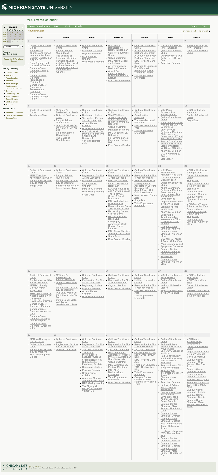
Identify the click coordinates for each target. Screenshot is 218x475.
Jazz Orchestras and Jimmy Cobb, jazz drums (171, 425)
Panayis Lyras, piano (198, 379)
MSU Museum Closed (198, 290)
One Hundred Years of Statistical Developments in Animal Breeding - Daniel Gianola (171, 396)
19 (17, 37)
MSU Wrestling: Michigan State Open (41, 176)
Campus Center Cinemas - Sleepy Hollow (39, 70)
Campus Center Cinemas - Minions (170, 227)
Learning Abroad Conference (170, 207)
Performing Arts (12, 94)
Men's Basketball (196, 356)
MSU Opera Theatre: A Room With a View (119, 232)
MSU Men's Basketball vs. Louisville (115, 372)
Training (9, 105)
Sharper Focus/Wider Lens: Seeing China (67, 186)
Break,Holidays (12, 84)
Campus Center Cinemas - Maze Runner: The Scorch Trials (145, 380)
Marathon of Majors (118, 129)
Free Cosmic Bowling (119, 80)
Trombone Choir (38, 115)
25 (15, 39)
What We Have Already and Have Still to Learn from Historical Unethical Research (118, 119)
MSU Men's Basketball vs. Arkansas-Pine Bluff (171, 172)
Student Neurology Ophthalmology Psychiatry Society (92, 362)
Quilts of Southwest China (40, 46)
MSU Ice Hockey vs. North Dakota (171, 276)
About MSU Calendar (14, 113)
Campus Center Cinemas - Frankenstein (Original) (38, 78)
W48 (4, 39)
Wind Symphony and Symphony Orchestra (172, 245)
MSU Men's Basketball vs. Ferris (67, 111)
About (31, 466)
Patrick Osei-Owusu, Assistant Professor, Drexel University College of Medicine (171, 144)
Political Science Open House (65, 133)
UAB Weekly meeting (93, 61)
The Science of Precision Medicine (66, 56)
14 (22, 34)
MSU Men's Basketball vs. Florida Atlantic (169, 112)
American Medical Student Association (93, 379)
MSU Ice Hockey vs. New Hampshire (171, 46)
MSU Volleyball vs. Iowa (196, 281)
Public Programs (12, 96)
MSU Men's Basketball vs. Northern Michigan (118, 47)
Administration (12, 78)
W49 (4, 41)
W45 (4, 32)
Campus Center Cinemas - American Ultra (171, 233)
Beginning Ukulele (92, 50)
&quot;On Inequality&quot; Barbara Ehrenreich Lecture (118, 74)
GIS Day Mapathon (118, 180)
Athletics (9, 81)
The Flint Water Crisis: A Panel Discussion (116, 196)
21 (22, 37)
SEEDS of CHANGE (144, 180)
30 (10, 41)
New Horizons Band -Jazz (145, 62)
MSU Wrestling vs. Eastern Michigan (118, 366)
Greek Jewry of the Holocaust (118, 184)
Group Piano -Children (89, 57)
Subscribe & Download (13, 59)
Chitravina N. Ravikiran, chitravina (41, 299)
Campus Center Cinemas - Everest (170, 414)
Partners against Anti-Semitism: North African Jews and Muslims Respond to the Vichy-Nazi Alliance (67, 66)
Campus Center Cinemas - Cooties (170, 419)
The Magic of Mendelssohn (63, 139)
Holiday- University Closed (144, 281)
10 (12, 34)
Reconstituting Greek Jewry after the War (119, 207)
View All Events (12, 73)
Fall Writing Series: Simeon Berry (118, 212)
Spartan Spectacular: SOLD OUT (41, 59)
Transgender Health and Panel (144, 121)
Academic (10, 75)
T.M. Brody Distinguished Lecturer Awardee (91, 354)
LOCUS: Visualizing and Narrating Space (119, 189)
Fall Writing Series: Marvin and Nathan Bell (118, 140)
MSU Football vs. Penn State (196, 276)
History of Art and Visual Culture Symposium (170, 387)
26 (17, 39)
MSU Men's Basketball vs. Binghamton (194, 341)
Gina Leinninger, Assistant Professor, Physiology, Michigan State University (119, 355)
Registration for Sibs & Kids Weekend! (41, 181)
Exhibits (9, 91)
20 (20, 37)
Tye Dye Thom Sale (66, 349)
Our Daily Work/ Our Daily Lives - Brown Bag (171, 57)
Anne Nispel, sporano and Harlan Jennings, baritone (40, 52)
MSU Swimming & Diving (170, 154)
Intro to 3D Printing (92, 188)
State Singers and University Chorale (40, 64)
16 (10, 37)
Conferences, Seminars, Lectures (14, 87)
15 (7, 37)
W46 (4, 34)
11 (15, 34)
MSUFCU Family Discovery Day (38, 286)
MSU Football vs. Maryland (196, 111)
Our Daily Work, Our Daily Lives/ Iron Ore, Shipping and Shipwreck (93, 134)
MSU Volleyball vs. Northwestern (118, 202)
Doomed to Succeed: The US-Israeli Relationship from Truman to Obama (145, 69)
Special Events (12, 99)
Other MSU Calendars (14, 115)
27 (20, 39)
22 (7, 39)
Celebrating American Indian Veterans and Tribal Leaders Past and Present (171, 219)
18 (15, 37)
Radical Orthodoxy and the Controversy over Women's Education (171, 359)
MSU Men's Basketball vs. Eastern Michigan (65, 277)
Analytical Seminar (171, 63)
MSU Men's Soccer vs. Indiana (118, 62)
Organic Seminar (117, 58)
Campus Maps (11, 118)
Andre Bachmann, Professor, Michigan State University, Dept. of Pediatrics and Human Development (171, 193)
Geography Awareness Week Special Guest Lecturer (117, 225)
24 (12, 39)
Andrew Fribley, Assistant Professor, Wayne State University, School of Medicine (172, 348)
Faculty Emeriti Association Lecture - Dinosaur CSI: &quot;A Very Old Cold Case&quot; (145, 188)
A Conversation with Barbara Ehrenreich (145, 51)
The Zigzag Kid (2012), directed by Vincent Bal (92, 388)
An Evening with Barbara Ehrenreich (118, 67)
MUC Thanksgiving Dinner (40, 355)
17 (12, 37)
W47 (4, 37)
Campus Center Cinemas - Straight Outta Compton (170, 251)
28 (22, 39)
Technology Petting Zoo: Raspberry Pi (92, 119)
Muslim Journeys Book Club (117, 217)
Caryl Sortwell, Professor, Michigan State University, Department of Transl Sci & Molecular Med (172, 134)
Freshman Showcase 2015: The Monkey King (145, 367)
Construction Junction (141, 116)
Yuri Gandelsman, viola (91, 142)
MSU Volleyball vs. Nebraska (118, 133)
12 (17, 34)
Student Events (12, 102)
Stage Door (167, 159)
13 (20, 34)
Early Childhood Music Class (64, 51)
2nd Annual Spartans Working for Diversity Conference (172, 124)
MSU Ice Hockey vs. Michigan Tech (171, 178)
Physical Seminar (91, 53)
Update (14, 61)
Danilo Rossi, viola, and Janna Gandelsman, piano (66, 302)
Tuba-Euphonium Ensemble (143, 76)
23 (10, 39)
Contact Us (38, 466)
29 (7, 41)
